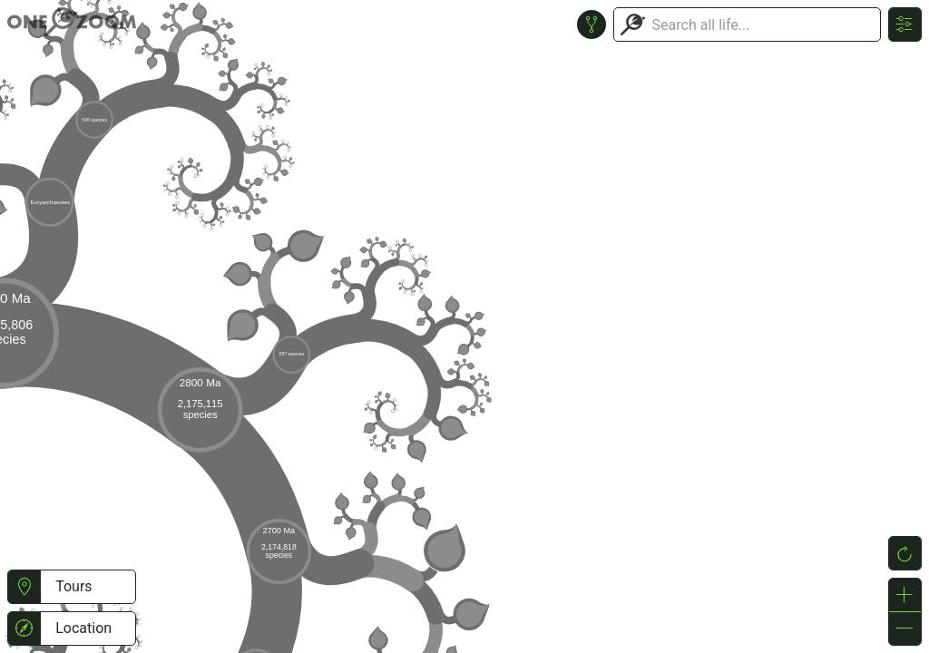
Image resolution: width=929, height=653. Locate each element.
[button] (24, 586)
